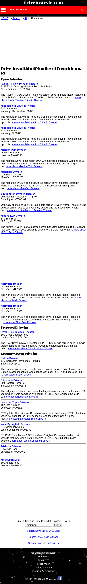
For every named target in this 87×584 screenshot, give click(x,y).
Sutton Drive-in (10, 358)
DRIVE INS (43, 556)
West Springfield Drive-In (15, 424)
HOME (4, 18)
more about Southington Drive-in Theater (29, 210)
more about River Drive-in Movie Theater (30, 348)
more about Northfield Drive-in (19, 322)
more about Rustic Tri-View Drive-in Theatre (41, 99)
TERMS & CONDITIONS (43, 571)
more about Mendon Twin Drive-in (24, 166)
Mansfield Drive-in (11, 172)
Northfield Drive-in (11, 284)
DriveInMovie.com (43, 3)
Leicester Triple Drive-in (15, 402)
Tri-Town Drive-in (11, 446)
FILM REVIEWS (43, 564)
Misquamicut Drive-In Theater (18, 105)
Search (16, 18)
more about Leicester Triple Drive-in (26, 418)
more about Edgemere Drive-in (21, 396)
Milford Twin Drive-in (13, 216)
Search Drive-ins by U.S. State (43, 531)
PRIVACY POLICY (43, 567)
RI (26, 18)
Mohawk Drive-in (10, 460)
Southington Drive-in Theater (18, 194)
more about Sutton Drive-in (17, 374)
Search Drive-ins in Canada (44, 537)
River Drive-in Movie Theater (17, 332)
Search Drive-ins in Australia (43, 543)
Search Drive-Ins (19, 9)
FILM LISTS (43, 560)
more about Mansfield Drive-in (23, 188)
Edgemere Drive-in (12, 380)
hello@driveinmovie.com (43, 553)
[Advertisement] (43, 42)
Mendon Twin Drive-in (13, 150)
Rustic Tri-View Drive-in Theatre (19, 83)
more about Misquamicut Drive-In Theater (34, 122)
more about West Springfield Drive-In (31, 440)
